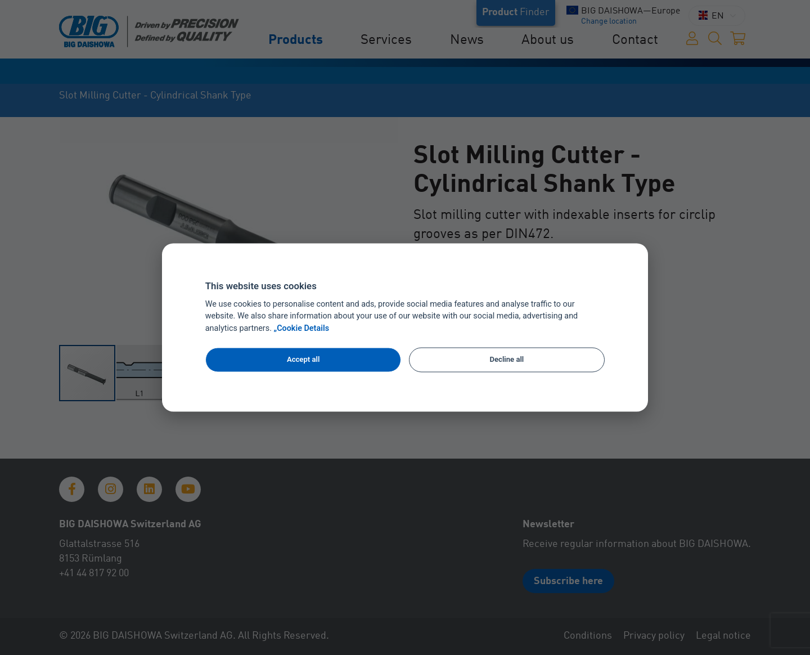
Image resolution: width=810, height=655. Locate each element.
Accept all (303, 359)
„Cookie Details (302, 329)
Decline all (507, 359)
